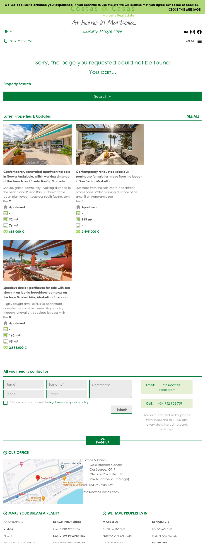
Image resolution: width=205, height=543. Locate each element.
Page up (102, 326)
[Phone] (23, 279)
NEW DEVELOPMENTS (19, 428)
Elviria (108, 442)
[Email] (66, 279)
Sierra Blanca (114, 435)
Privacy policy (115, 529)
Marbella (110, 407)
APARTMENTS (13, 407)
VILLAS (8, 414)
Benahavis (160, 407)
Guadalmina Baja (167, 449)
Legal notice (89, 529)
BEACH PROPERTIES (67, 407)
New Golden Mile (166, 435)
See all (193, 116)
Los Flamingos (164, 421)
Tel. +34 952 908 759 (98, 370)
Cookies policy (141, 529)
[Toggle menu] (188, 42)
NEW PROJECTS (64, 435)
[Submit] (121, 295)
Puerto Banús (114, 414)
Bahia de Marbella (118, 449)
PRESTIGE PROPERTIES (69, 442)
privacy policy (79, 288)
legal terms (56, 288)
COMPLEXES (12, 435)
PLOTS (7, 421)
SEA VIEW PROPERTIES (69, 421)
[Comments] (110, 275)
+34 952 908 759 (18, 41)
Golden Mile (113, 428)
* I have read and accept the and (49, 288)
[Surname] (66, 270)
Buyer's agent (15, 442)
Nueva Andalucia (117, 421)
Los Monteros (164, 442)
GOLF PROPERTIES (66, 414)
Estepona (159, 428)
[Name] (23, 270)
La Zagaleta (162, 414)
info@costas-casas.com (101, 377)
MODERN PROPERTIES (69, 428)
